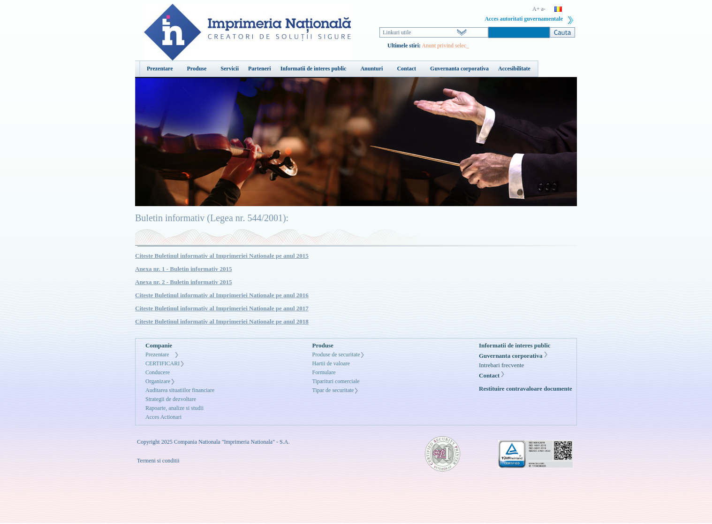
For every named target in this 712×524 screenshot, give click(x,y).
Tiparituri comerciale (336, 381)
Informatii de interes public (515, 345)
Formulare (324, 372)
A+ (535, 9)
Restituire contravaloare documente (525, 388)
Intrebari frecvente (501, 365)
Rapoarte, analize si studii (174, 408)
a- (543, 9)
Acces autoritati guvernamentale (524, 18)
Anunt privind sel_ (442, 45)
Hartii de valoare (331, 363)
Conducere (157, 372)
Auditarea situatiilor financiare (179, 390)
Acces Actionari (163, 417)
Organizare (157, 381)
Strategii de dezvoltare (170, 399)
